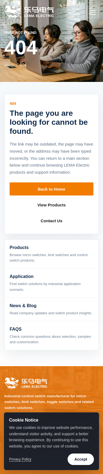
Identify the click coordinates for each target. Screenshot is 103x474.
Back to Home (51, 189)
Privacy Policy (20, 459)
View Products (51, 205)
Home (9, 65)
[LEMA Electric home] (29, 11)
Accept (80, 459)
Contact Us (51, 220)
